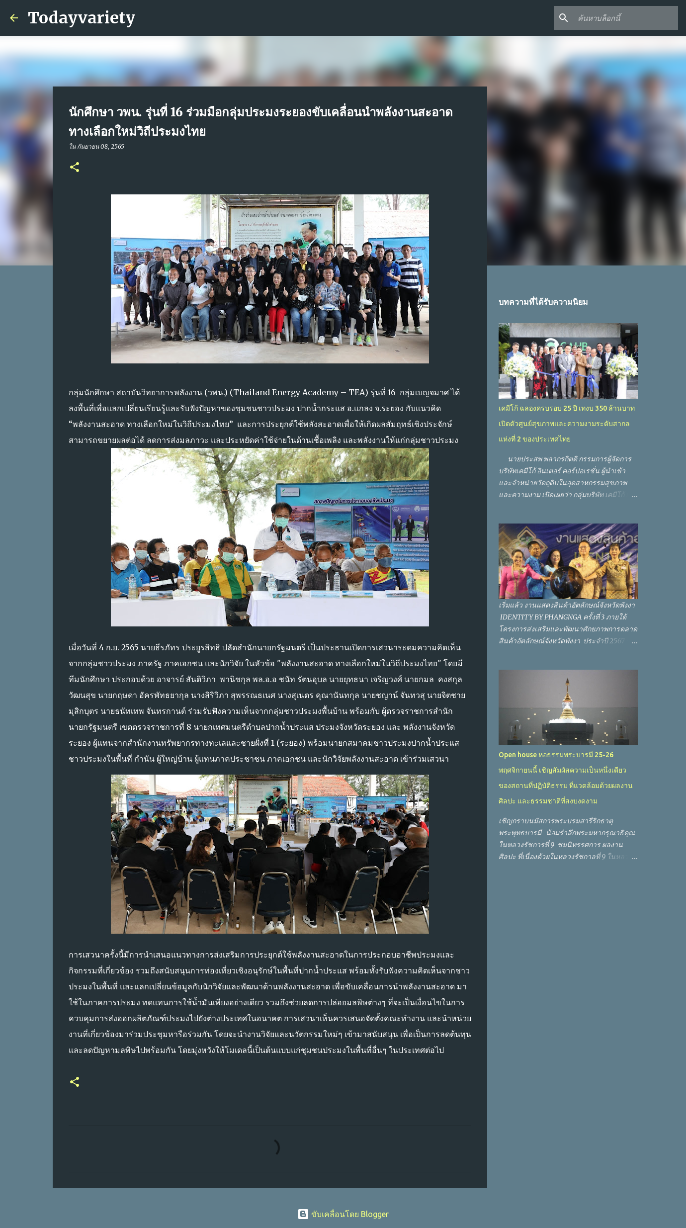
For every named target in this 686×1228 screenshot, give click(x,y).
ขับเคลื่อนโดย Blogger (343, 1214)
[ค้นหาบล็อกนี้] (626, 18)
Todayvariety (81, 18)
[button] (75, 168)
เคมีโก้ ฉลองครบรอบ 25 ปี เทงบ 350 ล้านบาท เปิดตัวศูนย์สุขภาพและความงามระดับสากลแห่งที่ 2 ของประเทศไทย (567, 423)
